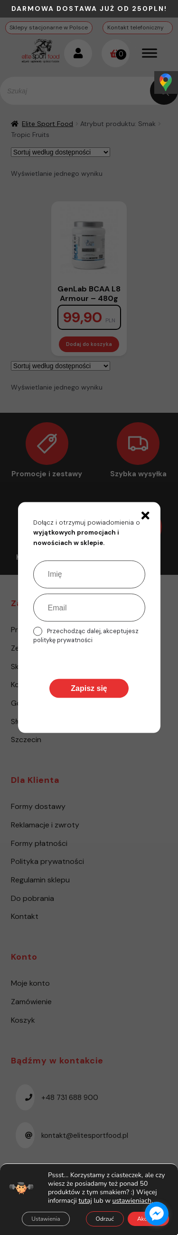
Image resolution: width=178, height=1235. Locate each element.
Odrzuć (105, 1219)
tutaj (85, 1200)
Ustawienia (45, 1219)
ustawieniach (131, 1201)
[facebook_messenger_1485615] (157, 1214)
